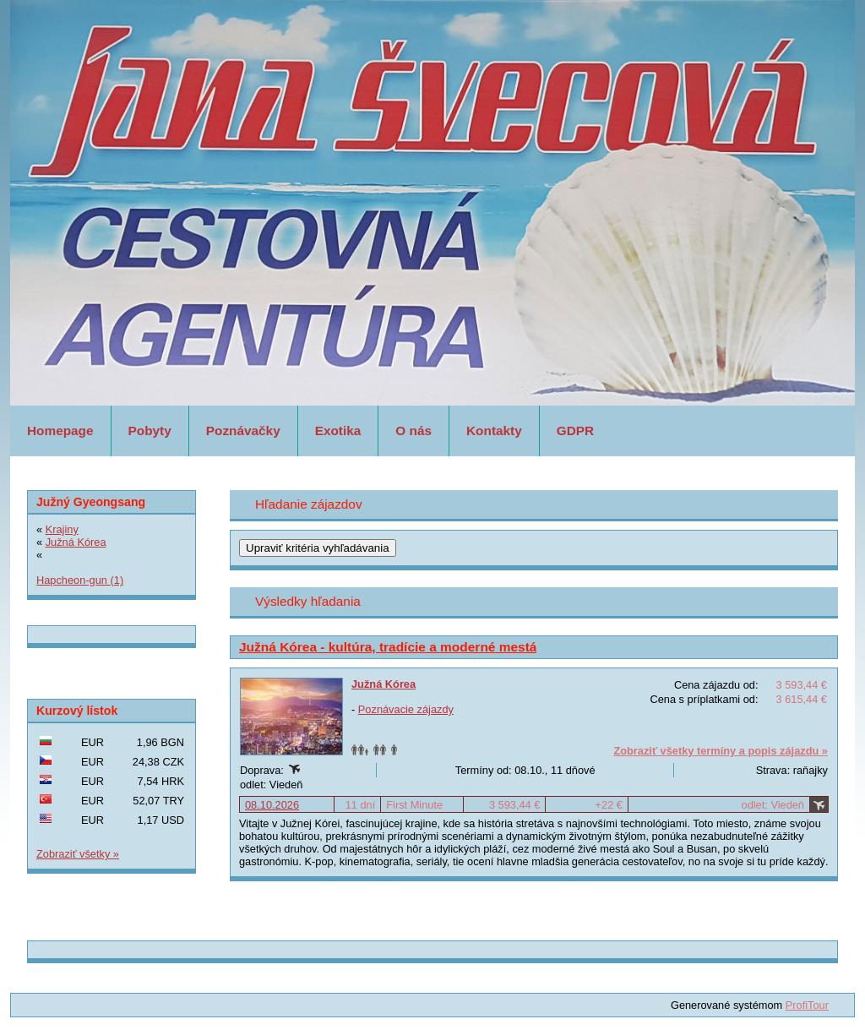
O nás (413, 430)
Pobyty (149, 430)
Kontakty (494, 430)
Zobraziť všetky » (77, 853)
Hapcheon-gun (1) (79, 580)
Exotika (338, 430)
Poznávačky (243, 430)
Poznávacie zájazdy (406, 709)
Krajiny (62, 529)
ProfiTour (807, 1005)
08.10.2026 (272, 804)
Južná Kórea (383, 684)
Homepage (60, 430)
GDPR (575, 430)
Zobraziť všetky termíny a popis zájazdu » (720, 750)
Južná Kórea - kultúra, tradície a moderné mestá (387, 647)
